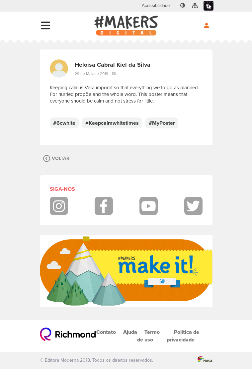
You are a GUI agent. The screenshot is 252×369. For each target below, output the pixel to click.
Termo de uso (148, 335)
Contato (106, 332)
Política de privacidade (183, 335)
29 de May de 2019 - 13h (96, 74)
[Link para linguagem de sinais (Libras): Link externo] (208, 6)
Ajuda (130, 332)
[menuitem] (155, 5)
